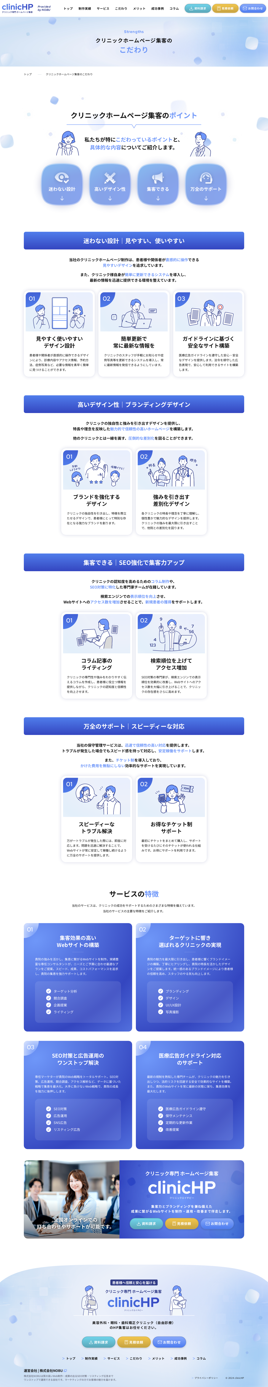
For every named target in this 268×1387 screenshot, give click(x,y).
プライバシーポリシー (205, 1377)
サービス (103, 8)
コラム (174, 8)
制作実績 (85, 8)
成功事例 (157, 8)
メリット (139, 8)
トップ (68, 8)
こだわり (121, 8)
